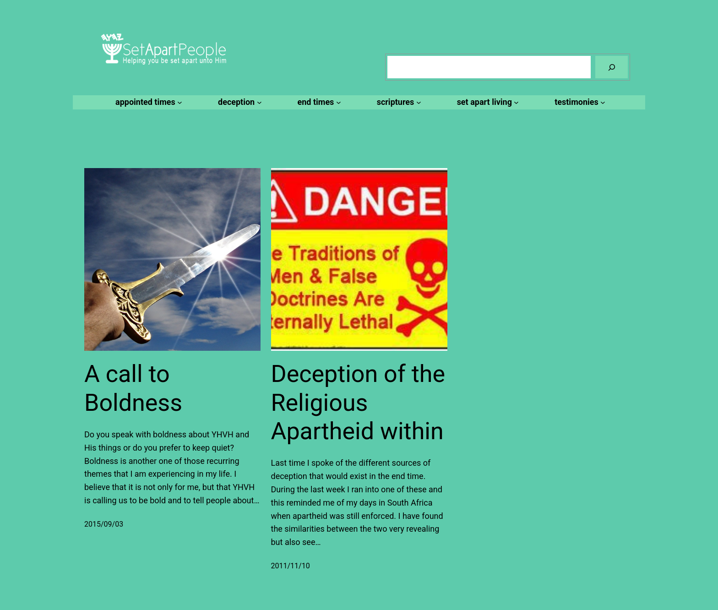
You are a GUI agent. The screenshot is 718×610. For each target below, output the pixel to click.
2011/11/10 (290, 565)
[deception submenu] (238, 102)
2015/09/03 (103, 524)
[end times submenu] (318, 102)
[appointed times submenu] (147, 102)
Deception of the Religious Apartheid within (358, 402)
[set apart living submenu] (486, 102)
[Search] (611, 67)
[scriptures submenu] (397, 102)
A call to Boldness (133, 388)
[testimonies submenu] (578, 102)
